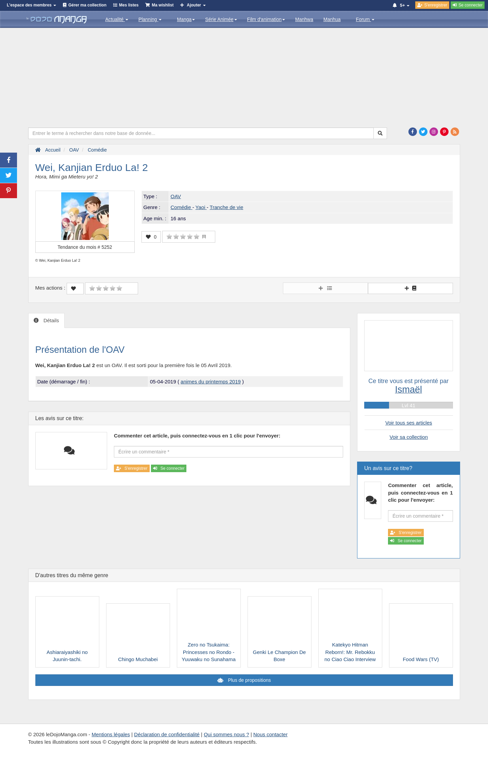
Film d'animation (266, 19)
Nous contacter (270, 734)
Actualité (117, 19)
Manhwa (304, 19)
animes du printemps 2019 (211, 381)
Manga (186, 19)
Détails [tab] (50, 320)
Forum (365, 19)
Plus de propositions (249, 680)
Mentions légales (110, 734)
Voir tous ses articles (408, 423)
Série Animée (221, 19)
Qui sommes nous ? (226, 734)
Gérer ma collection (87, 5)
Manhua (332, 19)
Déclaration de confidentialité (167, 734)
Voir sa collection (408, 437)
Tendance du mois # (84, 247)
